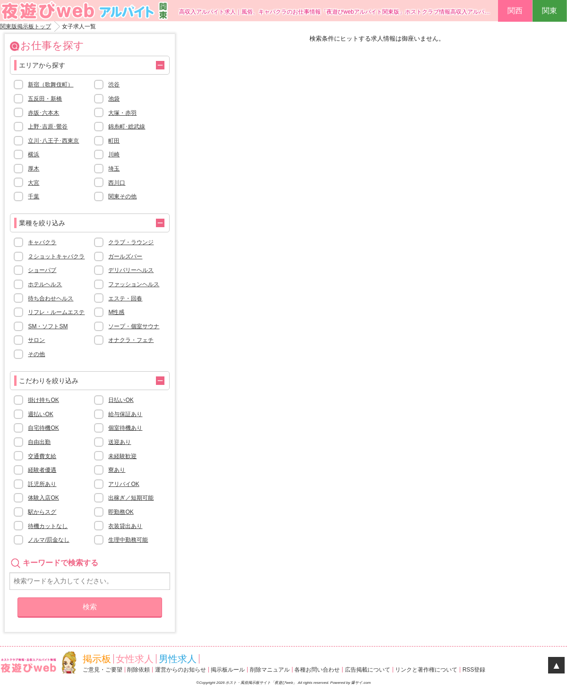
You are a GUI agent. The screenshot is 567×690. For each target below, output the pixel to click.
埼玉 (114, 168)
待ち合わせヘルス (50, 298)
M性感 (116, 312)
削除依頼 (138, 669)
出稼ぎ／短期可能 (131, 497)
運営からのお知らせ (180, 669)
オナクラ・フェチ (131, 340)
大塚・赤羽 (122, 113)
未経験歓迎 (122, 456)
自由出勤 (39, 442)
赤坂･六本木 (43, 113)
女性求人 (135, 659)
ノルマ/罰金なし (48, 540)
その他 (36, 354)
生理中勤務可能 (128, 540)
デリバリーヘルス (131, 270)
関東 (549, 11)
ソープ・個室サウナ (133, 326)
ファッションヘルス (133, 284)
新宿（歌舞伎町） (50, 84)
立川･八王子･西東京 (53, 140)
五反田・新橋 (45, 98)
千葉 (33, 196)
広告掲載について (367, 669)
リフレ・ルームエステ (56, 312)
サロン (36, 340)
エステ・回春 (125, 298)
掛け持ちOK (43, 400)
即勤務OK (120, 512)
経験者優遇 (42, 470)
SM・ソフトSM (48, 326)
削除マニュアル (270, 669)
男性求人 (178, 659)
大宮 (33, 182)
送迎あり (119, 442)
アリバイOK (123, 484)
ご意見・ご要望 (102, 669)
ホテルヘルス (45, 284)
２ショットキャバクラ (56, 256)
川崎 (114, 154)
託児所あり (42, 484)
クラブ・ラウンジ (131, 242)
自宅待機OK (43, 428)
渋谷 (114, 84)
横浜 (33, 154)
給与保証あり (125, 414)
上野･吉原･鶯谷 (48, 126)
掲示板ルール (228, 669)
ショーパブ (42, 270)
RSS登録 (474, 669)
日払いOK (120, 400)
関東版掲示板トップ (25, 26)
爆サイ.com (360, 683)
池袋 (114, 98)
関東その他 (122, 196)
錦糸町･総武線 (126, 126)
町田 (114, 140)
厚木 (33, 168)
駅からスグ (42, 512)
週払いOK (40, 414)
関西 (515, 11)
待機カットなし (48, 526)
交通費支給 (42, 456)
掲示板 (97, 659)
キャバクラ (42, 242)
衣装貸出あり (125, 526)
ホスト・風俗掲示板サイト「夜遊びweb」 (261, 683)
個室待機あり (125, 428)
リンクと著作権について (426, 669)
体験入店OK (43, 497)
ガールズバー (125, 256)
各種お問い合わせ (317, 669)
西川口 (116, 182)
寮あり (116, 470)
